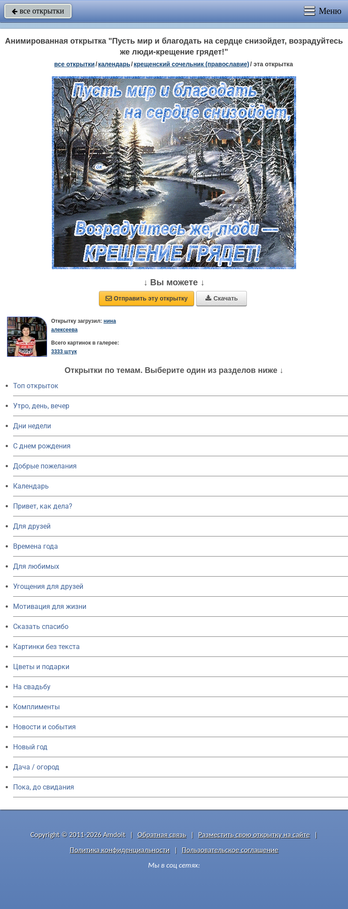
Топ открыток (35, 386)
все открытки (38, 11)
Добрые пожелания (45, 466)
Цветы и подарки (41, 667)
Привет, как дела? (42, 506)
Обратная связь (161, 834)
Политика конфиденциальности (120, 849)
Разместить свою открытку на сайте (254, 834)
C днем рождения (42, 446)
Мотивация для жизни (49, 606)
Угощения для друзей (48, 586)
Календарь (114, 64)
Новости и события (44, 727)
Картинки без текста (46, 646)
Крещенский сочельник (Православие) (191, 64)
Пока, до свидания (43, 787)
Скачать (221, 298)
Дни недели (32, 426)
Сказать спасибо (40, 626)
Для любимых (36, 566)
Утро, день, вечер (41, 406)
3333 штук (64, 352)
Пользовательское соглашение (230, 849)
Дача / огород (36, 767)
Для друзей (32, 526)
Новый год (30, 747)
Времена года (35, 546)
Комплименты (36, 707)
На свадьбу (32, 687)
